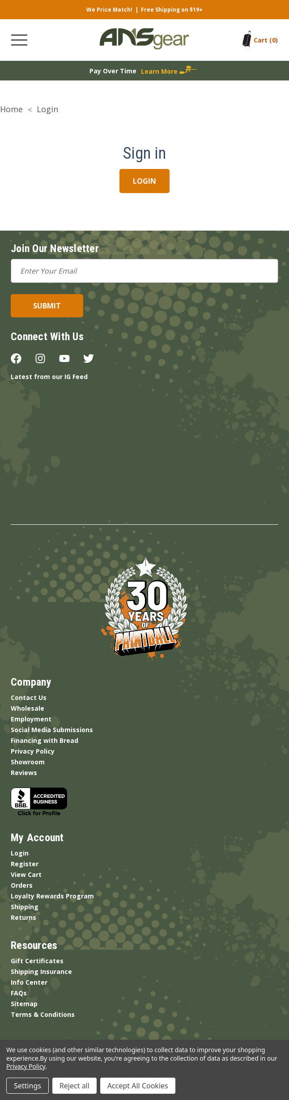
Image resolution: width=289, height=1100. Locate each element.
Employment (31, 719)
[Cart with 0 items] (266, 40)
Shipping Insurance (41, 971)
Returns (23, 917)
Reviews (24, 772)
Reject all (74, 1086)
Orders (22, 885)
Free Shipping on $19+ (172, 9)
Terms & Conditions (43, 1014)
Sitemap (24, 1003)
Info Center (29, 982)
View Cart (26, 874)
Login (20, 853)
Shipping (24, 906)
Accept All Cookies (137, 1086)
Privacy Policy (33, 751)
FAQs (19, 993)
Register (24, 864)
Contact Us (29, 697)
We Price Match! (109, 9)
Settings (27, 1086)
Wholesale (27, 708)
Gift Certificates (37, 961)
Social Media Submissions (52, 729)
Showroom (28, 762)
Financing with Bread (44, 740)
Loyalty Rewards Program (52, 896)
